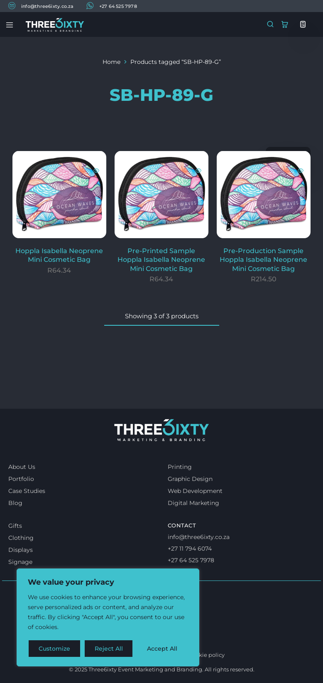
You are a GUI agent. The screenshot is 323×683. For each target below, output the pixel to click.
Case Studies (26, 491)
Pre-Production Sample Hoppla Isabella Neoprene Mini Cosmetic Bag (263, 260)
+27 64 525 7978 (111, 5)
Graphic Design (190, 479)
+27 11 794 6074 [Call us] (190, 548)
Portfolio (21, 479)
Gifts (15, 525)
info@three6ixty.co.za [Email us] (199, 537)
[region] (108, 617)
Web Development (195, 491)
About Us (21, 467)
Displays (20, 550)
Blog (15, 503)
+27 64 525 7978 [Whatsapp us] (191, 560)
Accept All (162, 648)
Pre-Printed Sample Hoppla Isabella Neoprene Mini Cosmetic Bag (161, 260)
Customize (54, 648)
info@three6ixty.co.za (41, 5)
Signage (20, 562)
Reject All (109, 648)
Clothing (21, 538)
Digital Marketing (193, 503)
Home (111, 62)
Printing (180, 467)
